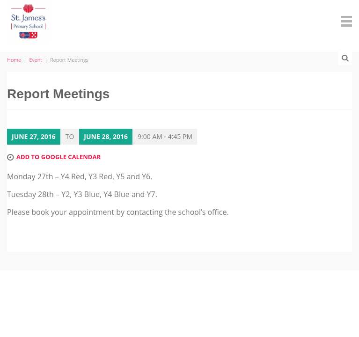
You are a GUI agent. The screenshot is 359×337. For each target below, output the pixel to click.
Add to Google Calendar (58, 157)
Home (14, 59)
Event (35, 59)
